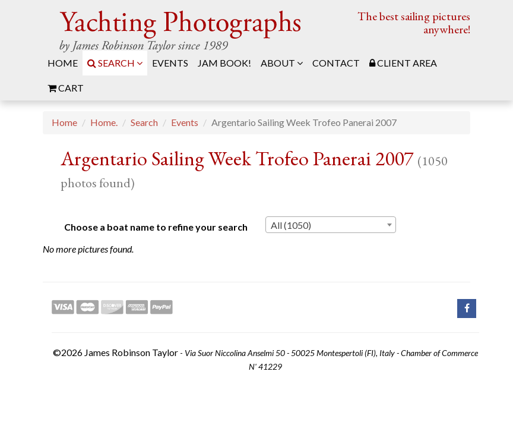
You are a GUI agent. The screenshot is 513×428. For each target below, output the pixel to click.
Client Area (403, 62)
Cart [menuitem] (66, 87)
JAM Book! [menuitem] (224, 62)
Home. (104, 122)
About (282, 62)
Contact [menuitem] (336, 62)
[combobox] (330, 224)
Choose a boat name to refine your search (156, 226)
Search (114, 62)
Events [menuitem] (170, 62)
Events (184, 122)
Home (64, 122)
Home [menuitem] (63, 62)
